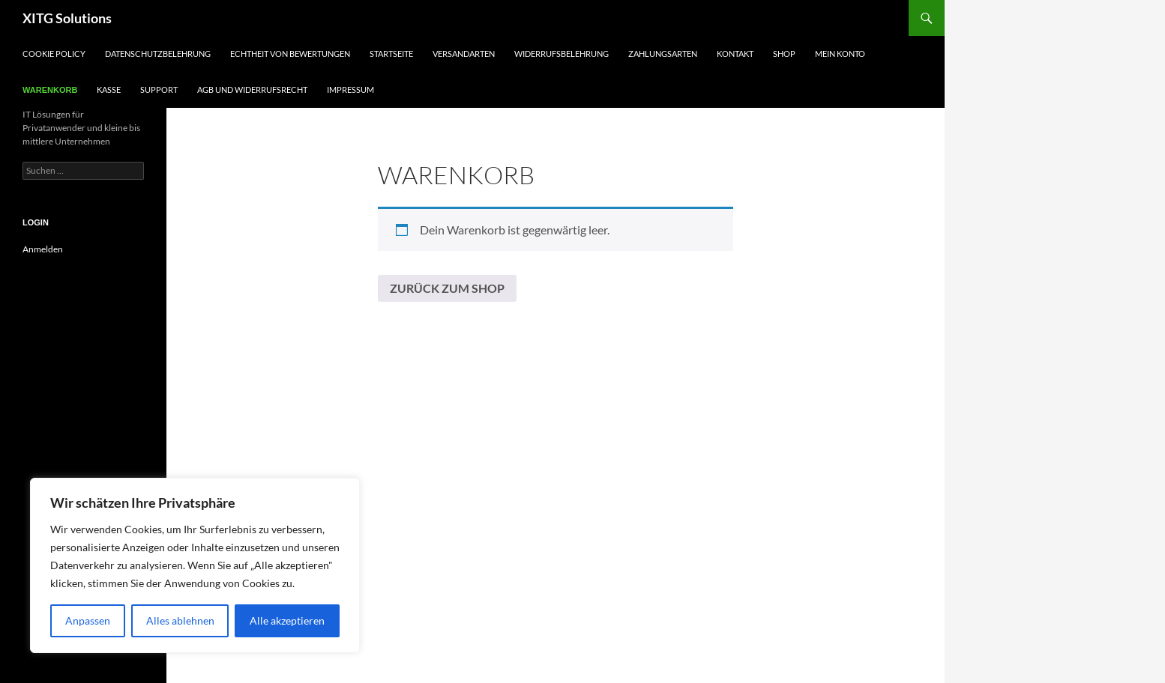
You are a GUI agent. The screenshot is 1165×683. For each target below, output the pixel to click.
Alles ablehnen (180, 620)
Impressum (350, 89)
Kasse (109, 89)
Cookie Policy (53, 53)
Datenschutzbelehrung (158, 53)
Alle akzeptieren (287, 620)
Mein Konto (840, 53)
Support (159, 89)
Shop (784, 53)
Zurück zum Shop (447, 288)
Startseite (391, 53)
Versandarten (464, 53)
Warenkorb (49, 89)
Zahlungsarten (662, 53)
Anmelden (42, 249)
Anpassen (87, 620)
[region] (195, 565)
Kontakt (735, 53)
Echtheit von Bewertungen (290, 53)
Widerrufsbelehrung (561, 53)
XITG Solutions (67, 18)
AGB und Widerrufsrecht (252, 89)
